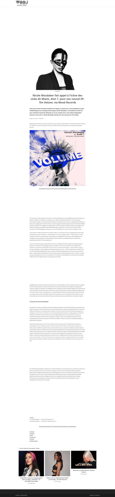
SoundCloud (32, 437)
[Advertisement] (57, 17)
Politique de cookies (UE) (95, 495)
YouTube (32, 439)
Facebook (32, 431)
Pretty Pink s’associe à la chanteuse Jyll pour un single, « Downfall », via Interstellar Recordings (31, 479)
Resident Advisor (34, 441)
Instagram (32, 433)
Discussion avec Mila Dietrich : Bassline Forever (84, 471)
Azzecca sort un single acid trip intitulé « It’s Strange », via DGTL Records (57, 478)
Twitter (31, 435)
